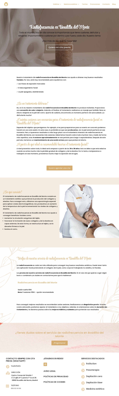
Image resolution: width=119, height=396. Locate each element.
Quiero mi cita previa (59, 47)
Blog (114, 4)
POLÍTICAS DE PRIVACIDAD (56, 376)
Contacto (106, 4)
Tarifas (85, 4)
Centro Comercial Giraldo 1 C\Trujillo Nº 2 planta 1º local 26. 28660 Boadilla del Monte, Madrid (24, 377)
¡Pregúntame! (60, 343)
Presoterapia (92, 370)
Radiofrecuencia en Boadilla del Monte (59, 27)
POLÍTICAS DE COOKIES (54, 382)
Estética (56, 4)
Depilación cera (94, 376)
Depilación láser (94, 382)
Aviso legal (50, 371)
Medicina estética (70, 4)
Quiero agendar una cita (59, 168)
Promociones (95, 4)
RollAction (91, 363)
